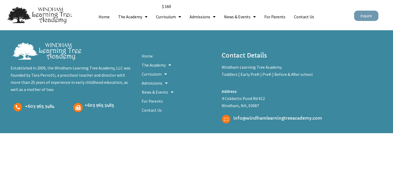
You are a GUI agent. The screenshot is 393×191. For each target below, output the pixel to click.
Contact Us (304, 16)
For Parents (274, 16)
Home (104, 16)
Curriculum (168, 16)
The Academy (133, 16)
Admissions (203, 16)
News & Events (240, 16)
